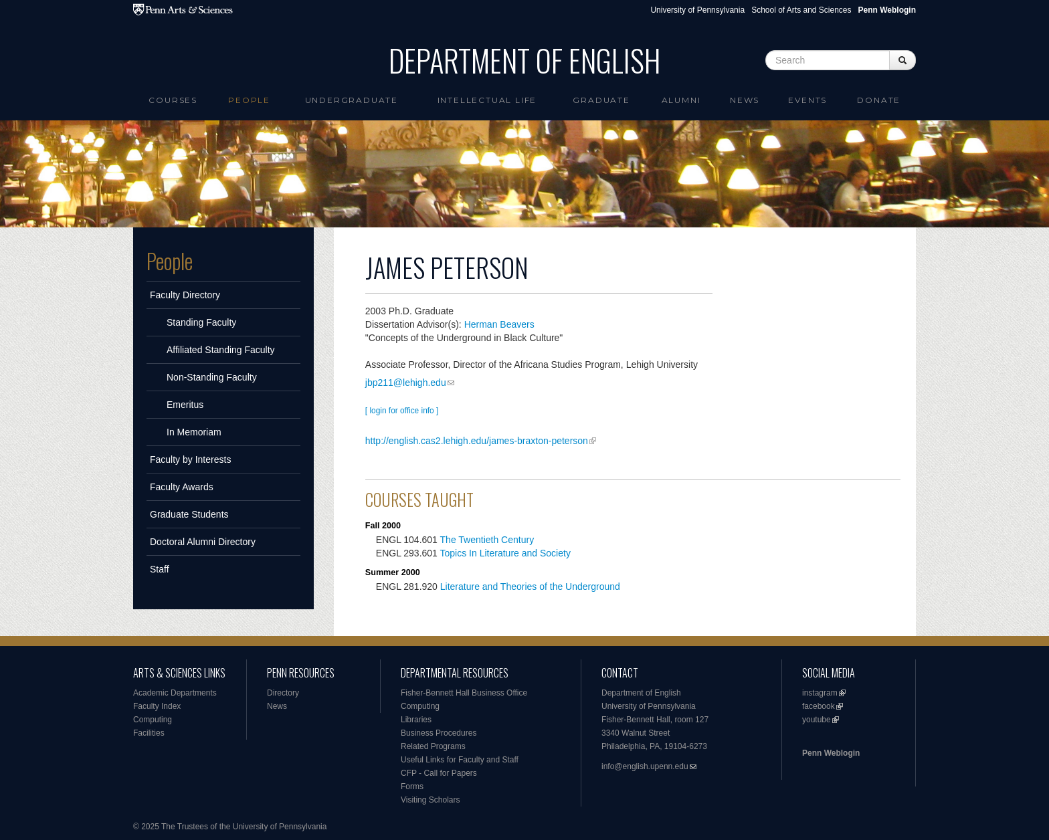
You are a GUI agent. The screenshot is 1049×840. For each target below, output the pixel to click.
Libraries (416, 719)
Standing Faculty (201, 322)
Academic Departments (175, 693)
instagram (820, 693)
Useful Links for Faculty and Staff (459, 759)
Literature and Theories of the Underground (530, 586)
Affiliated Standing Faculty (221, 349)
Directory (283, 693)
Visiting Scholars (430, 800)
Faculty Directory (185, 295)
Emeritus (185, 404)
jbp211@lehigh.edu (405, 382)
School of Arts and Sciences (801, 10)
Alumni (681, 100)
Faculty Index (157, 706)
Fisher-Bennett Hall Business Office (464, 693)
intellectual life (487, 100)
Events (807, 100)
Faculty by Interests (190, 459)
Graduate (601, 100)
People (249, 100)
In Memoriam (194, 432)
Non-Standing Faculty (212, 377)
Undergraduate (351, 100)
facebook (818, 706)
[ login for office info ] (402, 410)
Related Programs (433, 746)
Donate (878, 100)
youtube (816, 719)
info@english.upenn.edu (644, 766)
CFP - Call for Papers (439, 773)
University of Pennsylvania (697, 10)
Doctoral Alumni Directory (203, 541)
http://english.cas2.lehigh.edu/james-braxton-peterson (476, 440)
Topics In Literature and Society (505, 553)
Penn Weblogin (831, 753)
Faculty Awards (181, 487)
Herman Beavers (499, 324)
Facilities (149, 733)
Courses (173, 100)
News (744, 100)
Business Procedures (438, 733)
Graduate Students (189, 514)
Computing (152, 719)
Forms (412, 786)
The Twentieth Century (487, 539)
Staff (159, 569)
